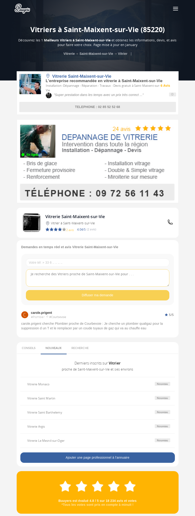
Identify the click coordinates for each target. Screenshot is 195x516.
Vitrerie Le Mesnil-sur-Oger (46, 441)
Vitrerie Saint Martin (41, 398)
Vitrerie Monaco (38, 384)
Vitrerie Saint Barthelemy (44, 412)
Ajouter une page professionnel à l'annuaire (98, 457)
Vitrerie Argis (36, 426)
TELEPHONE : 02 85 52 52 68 (97, 107)
